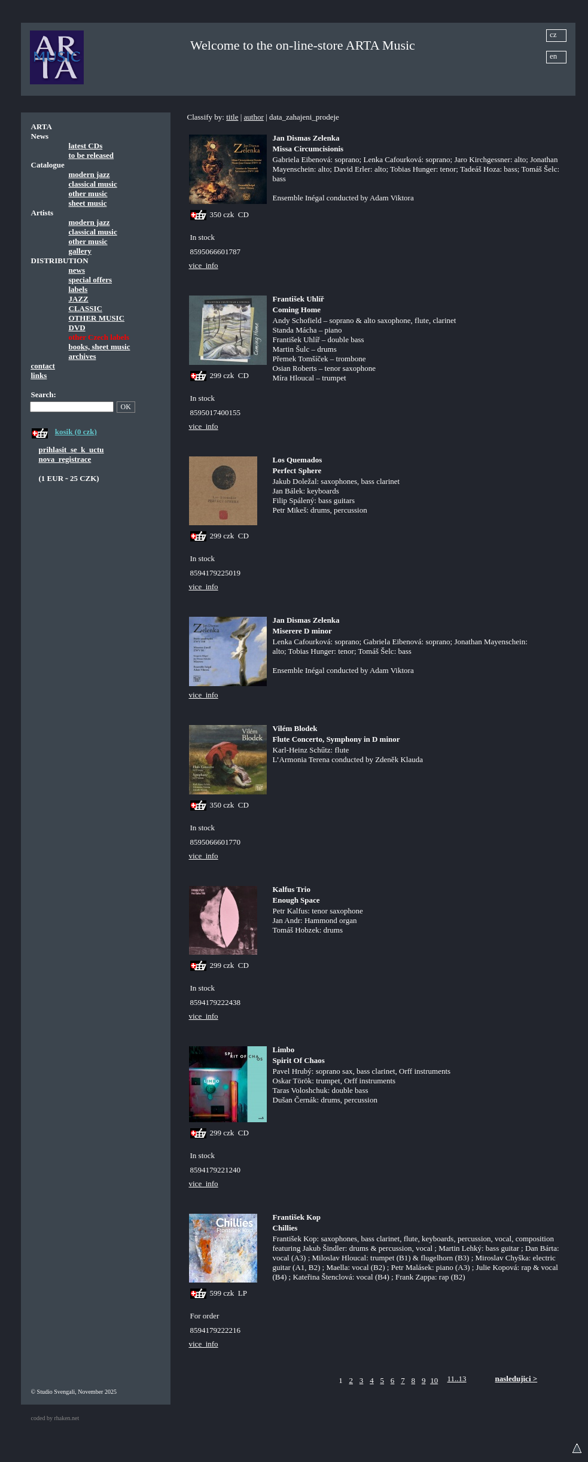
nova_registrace (65, 459)
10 (434, 1380)
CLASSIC (85, 308)
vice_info (203, 265)
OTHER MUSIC (97, 317)
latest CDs (86, 145)
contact (43, 365)
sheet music (88, 203)
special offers (90, 279)
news (77, 270)
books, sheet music (99, 346)
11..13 (457, 1378)
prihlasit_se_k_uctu (71, 449)
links (39, 375)
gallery (80, 250)
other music (88, 193)
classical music (93, 183)
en (553, 55)
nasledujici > (516, 1378)
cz (553, 34)
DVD (77, 327)
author (254, 116)
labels (78, 289)
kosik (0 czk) (76, 431)
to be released (91, 155)
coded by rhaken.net (55, 1418)
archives (82, 356)
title (232, 116)
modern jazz (89, 174)
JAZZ (79, 298)
